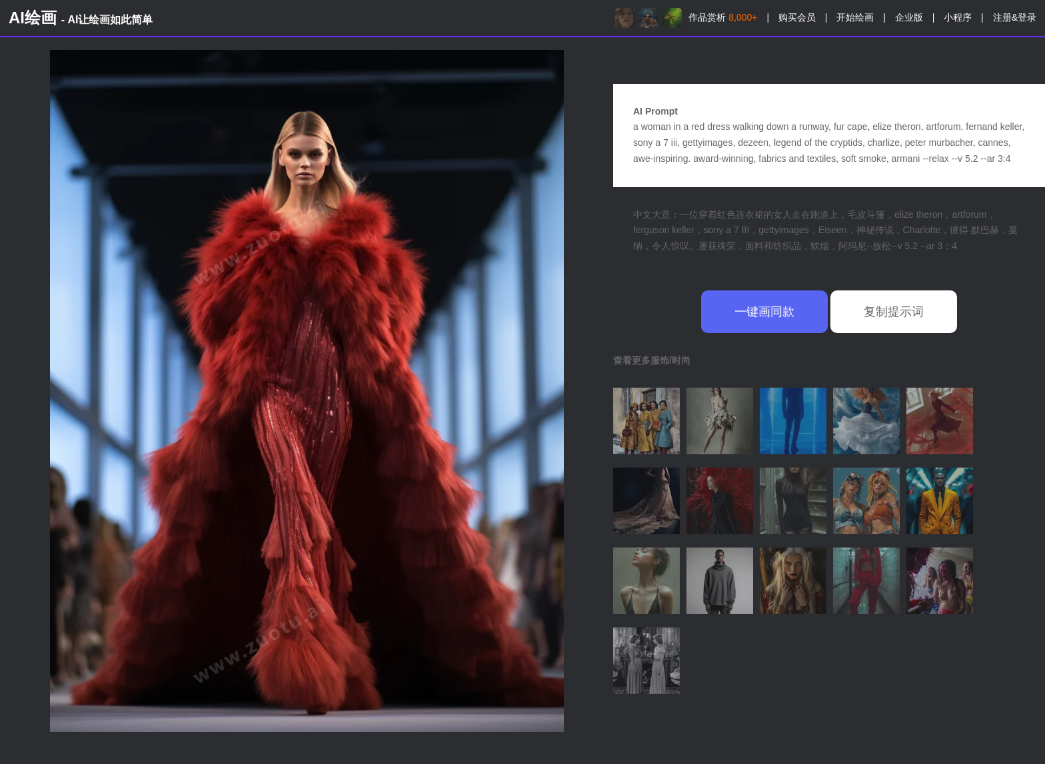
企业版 (909, 17)
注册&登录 (1014, 17)
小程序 (958, 17)
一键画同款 (764, 311)
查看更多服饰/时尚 (651, 360)
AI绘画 (81, 18)
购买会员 (797, 17)
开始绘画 (855, 17)
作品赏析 (722, 17)
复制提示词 (894, 311)
